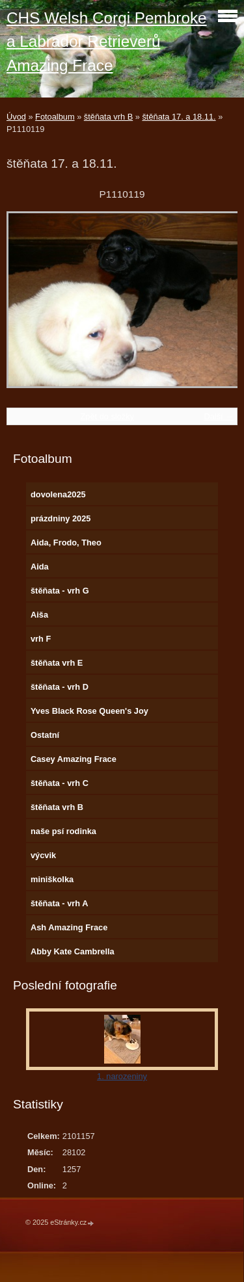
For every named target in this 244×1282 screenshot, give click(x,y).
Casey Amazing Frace (73, 759)
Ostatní (45, 735)
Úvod (16, 117)
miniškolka (52, 879)
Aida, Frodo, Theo (66, 542)
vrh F (41, 639)
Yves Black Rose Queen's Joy (89, 711)
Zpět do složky (107, 416)
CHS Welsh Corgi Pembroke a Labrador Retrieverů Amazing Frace (107, 41)
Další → (219, 416)
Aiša (39, 615)
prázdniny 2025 (60, 518)
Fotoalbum (54, 117)
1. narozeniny (122, 1076)
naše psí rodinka (63, 831)
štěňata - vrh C (59, 783)
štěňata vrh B (108, 117)
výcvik (43, 855)
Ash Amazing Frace (69, 927)
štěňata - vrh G (60, 590)
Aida (40, 566)
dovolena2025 (58, 494)
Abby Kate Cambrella (73, 951)
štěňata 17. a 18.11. (178, 117)
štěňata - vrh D (59, 687)
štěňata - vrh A (59, 903)
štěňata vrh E (57, 663)
